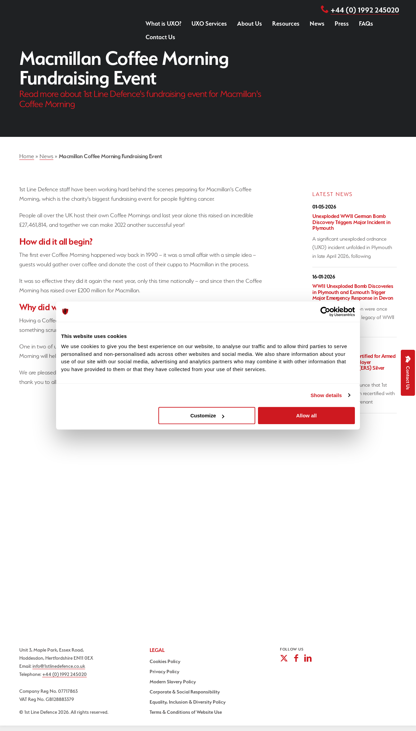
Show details (326, 395)
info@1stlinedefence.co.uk (58, 666)
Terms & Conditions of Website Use (186, 712)
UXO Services (209, 23)
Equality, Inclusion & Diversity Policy (188, 702)
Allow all (306, 415)
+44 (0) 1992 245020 (365, 9)
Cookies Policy (165, 661)
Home (26, 156)
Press (342, 23)
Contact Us (160, 37)
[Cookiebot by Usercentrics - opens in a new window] (325, 312)
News (317, 23)
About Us (249, 23)
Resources (286, 23)
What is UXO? (163, 23)
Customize (207, 415)
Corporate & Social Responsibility (185, 692)
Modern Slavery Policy (173, 682)
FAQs (366, 23)
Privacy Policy (164, 671)
